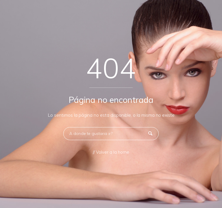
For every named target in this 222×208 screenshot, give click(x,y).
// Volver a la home (111, 152)
